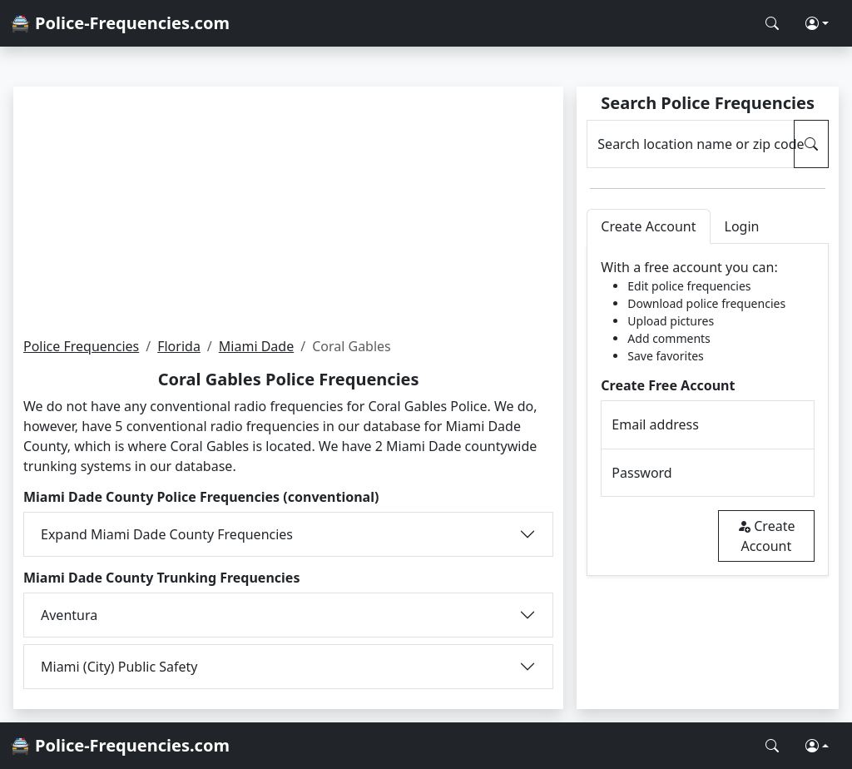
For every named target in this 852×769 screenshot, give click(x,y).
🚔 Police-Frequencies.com (120, 23)
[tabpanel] (708, 410)
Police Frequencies (81, 346)
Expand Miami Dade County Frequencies (167, 534)
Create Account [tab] (648, 226)
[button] (817, 23)
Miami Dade (256, 346)
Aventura (69, 615)
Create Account (766, 536)
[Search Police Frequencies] (772, 23)
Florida (179, 346)
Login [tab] (742, 226)
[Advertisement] (288, 211)
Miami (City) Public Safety (119, 666)
